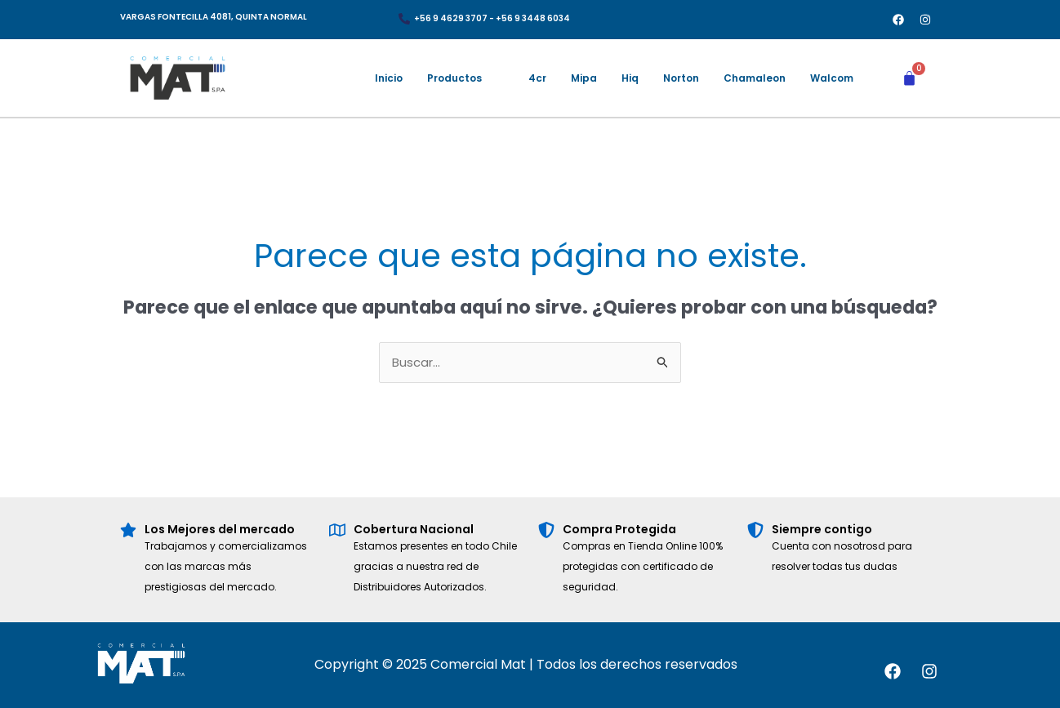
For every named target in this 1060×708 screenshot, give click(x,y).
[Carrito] (909, 78)
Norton (681, 78)
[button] (466, 78)
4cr (537, 78)
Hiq (630, 78)
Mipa (584, 78)
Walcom (831, 78)
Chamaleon (755, 78)
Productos (454, 78)
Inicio (389, 78)
